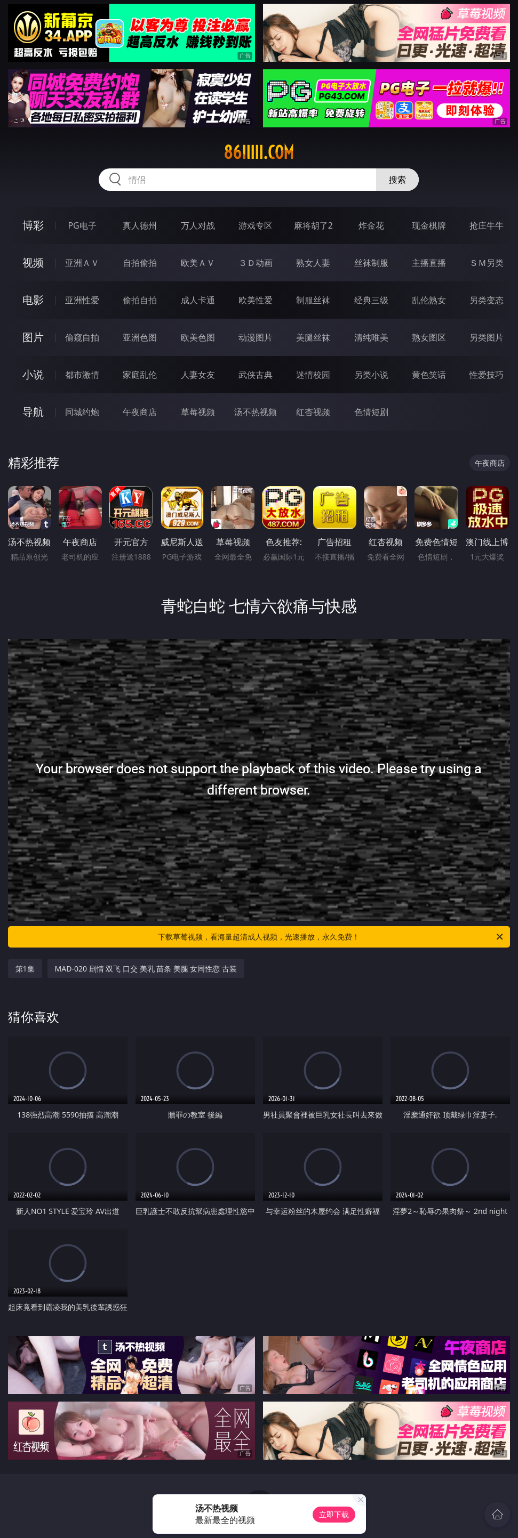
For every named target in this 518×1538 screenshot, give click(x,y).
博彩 (33, 225)
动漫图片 (255, 337)
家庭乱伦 (140, 375)
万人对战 (198, 225)
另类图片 (486, 337)
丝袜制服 (371, 263)
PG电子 (82, 225)
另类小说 (371, 375)
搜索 (397, 179)
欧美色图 (198, 337)
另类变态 (486, 300)
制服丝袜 (313, 300)
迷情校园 (313, 375)
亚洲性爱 (82, 300)
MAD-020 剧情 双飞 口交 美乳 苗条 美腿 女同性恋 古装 (146, 969)
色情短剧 (371, 412)
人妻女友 (198, 375)
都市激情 (82, 375)
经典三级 (371, 300)
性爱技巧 (486, 375)
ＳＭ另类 (486, 263)
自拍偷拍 (140, 263)
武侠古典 (255, 375)
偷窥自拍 (82, 337)
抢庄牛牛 (486, 225)
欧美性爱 (255, 300)
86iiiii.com (259, 152)
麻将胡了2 (313, 225)
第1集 (25, 969)
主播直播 (429, 263)
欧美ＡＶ (198, 263)
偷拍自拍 (140, 300)
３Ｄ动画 (255, 263)
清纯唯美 (371, 337)
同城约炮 (82, 412)
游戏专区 (255, 225)
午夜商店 (140, 412)
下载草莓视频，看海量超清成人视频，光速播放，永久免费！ (331, 936)
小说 (33, 374)
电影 (33, 300)
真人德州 (140, 225)
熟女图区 (429, 337)
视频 (33, 262)
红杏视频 (313, 412)
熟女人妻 (313, 263)
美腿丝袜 (313, 337)
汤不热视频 (255, 412)
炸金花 (371, 225)
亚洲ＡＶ (82, 263)
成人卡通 (198, 300)
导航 (33, 411)
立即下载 (334, 1514)
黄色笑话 (429, 375)
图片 (33, 337)
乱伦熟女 (429, 300)
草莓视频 (198, 412)
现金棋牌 (429, 225)
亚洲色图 (140, 337)
